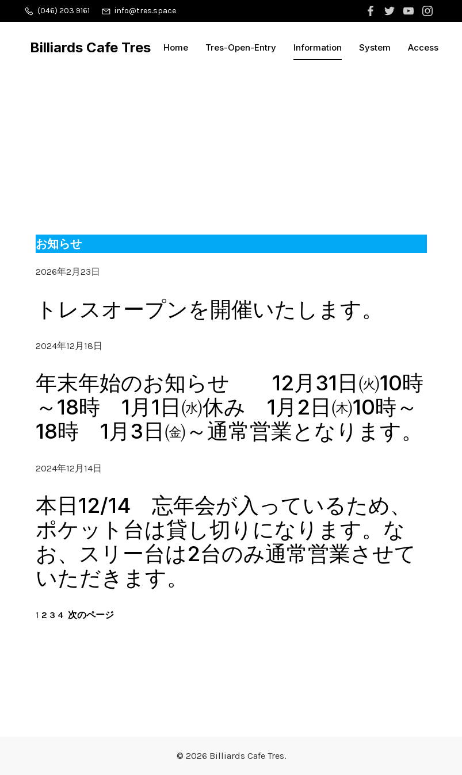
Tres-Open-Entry (240, 47)
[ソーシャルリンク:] (371, 11)
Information (317, 47)
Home (175, 47)
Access (423, 47)
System (375, 47)
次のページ (91, 614)
